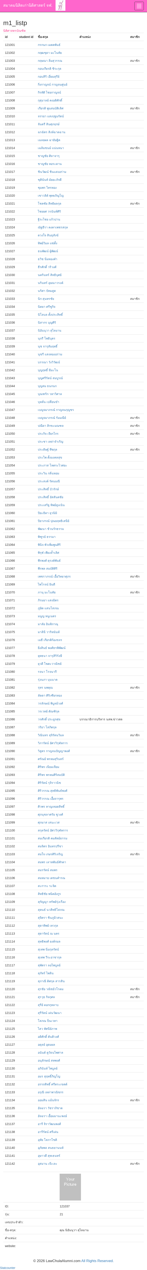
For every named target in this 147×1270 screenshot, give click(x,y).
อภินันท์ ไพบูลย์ (47, 1068)
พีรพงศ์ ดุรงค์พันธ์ (49, 560)
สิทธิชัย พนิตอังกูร (49, 894)
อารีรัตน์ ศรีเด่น (48, 1132)
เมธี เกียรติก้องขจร (50, 640)
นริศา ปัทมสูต (47, 291)
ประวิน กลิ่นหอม (48, 473)
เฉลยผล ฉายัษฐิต (49, 140)
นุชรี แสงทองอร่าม (50, 354)
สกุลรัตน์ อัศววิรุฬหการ (53, 830)
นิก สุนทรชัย (46, 298)
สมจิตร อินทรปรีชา (50, 846)
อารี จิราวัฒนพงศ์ (49, 1124)
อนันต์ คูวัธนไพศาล (50, 1052)
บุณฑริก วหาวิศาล (50, 394)
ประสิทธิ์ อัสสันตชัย (50, 497)
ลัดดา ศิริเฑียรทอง (50, 695)
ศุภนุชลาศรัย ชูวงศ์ (50, 814)
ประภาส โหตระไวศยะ (52, 465)
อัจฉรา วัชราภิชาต (50, 1108)
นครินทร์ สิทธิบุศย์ (50, 275)
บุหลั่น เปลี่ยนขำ (48, 402)
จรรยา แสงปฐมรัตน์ (51, 116)
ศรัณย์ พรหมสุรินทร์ (51, 759)
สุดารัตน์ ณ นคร (48, 933)
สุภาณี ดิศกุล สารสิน (51, 981)
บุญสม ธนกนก (47, 386)
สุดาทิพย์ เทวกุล (48, 925)
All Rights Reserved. (97, 1261)
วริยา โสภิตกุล (47, 727)
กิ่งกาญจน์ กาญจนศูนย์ (52, 84)
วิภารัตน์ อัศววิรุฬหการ (53, 743)
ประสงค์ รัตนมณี (49, 481)
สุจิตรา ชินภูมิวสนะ (50, 917)
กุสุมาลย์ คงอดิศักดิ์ (50, 100)
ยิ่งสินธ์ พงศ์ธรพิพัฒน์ (52, 648)
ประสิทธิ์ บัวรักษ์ (48, 489)
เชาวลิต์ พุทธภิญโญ (51, 195)
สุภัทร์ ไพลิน (46, 973)
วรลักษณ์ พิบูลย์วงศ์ (50, 703)
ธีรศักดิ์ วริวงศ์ (47, 267)
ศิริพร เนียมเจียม (48, 767)
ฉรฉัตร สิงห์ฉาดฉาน (51, 132)
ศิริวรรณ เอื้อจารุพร (50, 798)
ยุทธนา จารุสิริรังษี (50, 656)
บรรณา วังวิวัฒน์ (49, 362)
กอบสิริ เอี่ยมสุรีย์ (48, 76)
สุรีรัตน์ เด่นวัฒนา (50, 1013)
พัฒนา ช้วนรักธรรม (51, 529)
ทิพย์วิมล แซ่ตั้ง (47, 243)
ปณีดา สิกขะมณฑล (51, 425)
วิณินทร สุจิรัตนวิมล (51, 735)
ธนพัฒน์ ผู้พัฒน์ (48, 251)
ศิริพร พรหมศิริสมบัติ (51, 775)
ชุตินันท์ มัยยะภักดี (50, 179)
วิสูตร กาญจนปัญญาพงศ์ (54, 751)
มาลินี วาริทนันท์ (49, 632)
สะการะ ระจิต (47, 886)
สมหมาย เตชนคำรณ (51, 878)
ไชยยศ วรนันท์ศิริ (49, 211)
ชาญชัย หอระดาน (50, 164)
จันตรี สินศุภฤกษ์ (48, 124)
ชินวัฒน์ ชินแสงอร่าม (52, 171)
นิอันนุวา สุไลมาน (49, 330)
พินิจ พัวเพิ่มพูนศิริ (49, 544)
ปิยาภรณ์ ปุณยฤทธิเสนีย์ (53, 521)
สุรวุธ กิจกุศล (46, 997)
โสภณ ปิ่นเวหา (47, 1021)
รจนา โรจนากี (47, 671)
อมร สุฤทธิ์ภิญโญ (49, 1076)
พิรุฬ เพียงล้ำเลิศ (48, 552)
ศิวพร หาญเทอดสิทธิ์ (51, 806)
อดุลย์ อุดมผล (46, 1044)
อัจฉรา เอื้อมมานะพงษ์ (52, 1116)
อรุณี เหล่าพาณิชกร (50, 1092)
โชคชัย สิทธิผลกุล (49, 203)
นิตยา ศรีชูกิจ (46, 306)
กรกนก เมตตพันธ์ (49, 45)
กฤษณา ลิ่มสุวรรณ (50, 60)
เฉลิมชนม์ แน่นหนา (51, 148)
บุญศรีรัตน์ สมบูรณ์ (50, 378)
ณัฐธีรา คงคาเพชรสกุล (53, 227)
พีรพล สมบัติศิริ (47, 568)
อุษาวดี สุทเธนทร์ (49, 1155)
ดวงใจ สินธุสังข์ (48, 235)
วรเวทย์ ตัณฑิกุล (48, 711)
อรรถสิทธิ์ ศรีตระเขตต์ (52, 1084)
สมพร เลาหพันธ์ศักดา (52, 862)
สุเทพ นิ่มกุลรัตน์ (48, 949)
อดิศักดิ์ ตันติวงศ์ (48, 1036)
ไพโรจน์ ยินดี (46, 584)
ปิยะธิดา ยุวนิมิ (47, 513)
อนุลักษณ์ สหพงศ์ (49, 1060)
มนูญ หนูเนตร (47, 616)
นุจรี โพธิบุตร (46, 338)
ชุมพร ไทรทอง (47, 187)
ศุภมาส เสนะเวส (49, 822)
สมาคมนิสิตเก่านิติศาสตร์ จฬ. (27, 5)
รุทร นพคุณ (45, 687)
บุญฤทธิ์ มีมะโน (48, 370)
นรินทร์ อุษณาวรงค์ (50, 283)
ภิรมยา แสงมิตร (48, 600)
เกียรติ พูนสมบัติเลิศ (50, 108)
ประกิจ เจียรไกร (48, 433)
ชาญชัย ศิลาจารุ (49, 156)
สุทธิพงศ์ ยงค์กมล (49, 941)
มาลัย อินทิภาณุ (48, 624)
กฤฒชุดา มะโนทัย (50, 52)
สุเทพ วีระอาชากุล (50, 957)
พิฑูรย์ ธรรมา (47, 536)
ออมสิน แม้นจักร (48, 1100)
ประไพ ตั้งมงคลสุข (50, 457)
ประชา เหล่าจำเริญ (50, 441)
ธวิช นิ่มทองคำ (47, 259)
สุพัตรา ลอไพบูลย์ (49, 965)
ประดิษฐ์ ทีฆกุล (47, 449)
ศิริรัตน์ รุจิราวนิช (49, 782)
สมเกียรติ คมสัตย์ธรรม (52, 838)
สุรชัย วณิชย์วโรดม (50, 989)
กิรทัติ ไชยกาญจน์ (49, 92)
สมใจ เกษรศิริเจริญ (50, 854)
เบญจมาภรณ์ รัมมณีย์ (52, 417)
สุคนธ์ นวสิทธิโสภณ (51, 909)
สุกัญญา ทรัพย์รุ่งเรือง (52, 901)
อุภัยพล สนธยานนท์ (50, 1147)
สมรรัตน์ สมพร (47, 870)
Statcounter (7, 1268)
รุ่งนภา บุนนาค (47, 679)
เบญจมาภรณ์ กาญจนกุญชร (56, 410)
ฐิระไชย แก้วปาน (49, 219)
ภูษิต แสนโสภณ (48, 608)
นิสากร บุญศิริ (47, 322)
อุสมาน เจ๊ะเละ (47, 1163)
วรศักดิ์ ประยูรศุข (49, 719)
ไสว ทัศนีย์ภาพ (47, 1028)
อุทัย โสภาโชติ (47, 1140)
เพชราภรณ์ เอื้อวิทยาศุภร (54, 576)
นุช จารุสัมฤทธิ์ (47, 346)
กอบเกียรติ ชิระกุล (49, 68)
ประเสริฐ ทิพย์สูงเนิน (51, 505)
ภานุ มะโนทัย (47, 592)
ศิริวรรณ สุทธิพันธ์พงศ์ (52, 790)
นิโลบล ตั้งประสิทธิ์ (50, 314)
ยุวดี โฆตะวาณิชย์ (50, 663)
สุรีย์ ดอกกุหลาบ (48, 1005)
